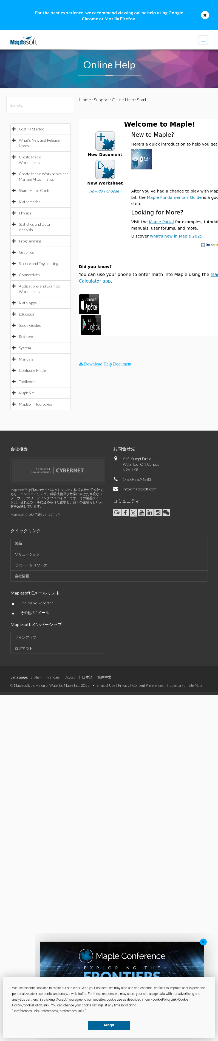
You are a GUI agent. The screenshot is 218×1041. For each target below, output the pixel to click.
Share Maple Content (36, 190)
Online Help (123, 99)
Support (101, 99)
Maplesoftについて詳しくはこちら (35, 514)
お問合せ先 (124, 448)
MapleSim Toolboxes (35, 404)
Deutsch (70, 677)
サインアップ (25, 637)
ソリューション (27, 554)
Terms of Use (105, 685)
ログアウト (24, 648)
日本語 (87, 677)
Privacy (123, 685)
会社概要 (19, 448)
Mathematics (29, 201)
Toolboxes (27, 381)
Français (53, 677)
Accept (109, 1025)
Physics (25, 213)
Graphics (26, 252)
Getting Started (31, 129)
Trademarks (176, 685)
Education (27, 314)
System (25, 347)
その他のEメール (34, 612)
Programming (30, 241)
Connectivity (29, 274)
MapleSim (27, 392)
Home (85, 99)
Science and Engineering (38, 263)
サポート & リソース (31, 565)
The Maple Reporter (36, 603)
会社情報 (22, 576)
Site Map (195, 685)
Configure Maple (32, 370)
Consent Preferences (148, 685)
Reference (27, 336)
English (36, 677)
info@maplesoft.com (139, 489)
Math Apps (28, 302)
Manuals (26, 359)
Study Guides (30, 325)
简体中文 (104, 677)
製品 (18, 543)
